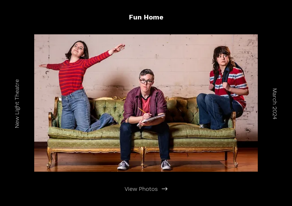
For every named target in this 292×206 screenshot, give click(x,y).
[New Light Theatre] (16, 103)
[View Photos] (146, 188)
